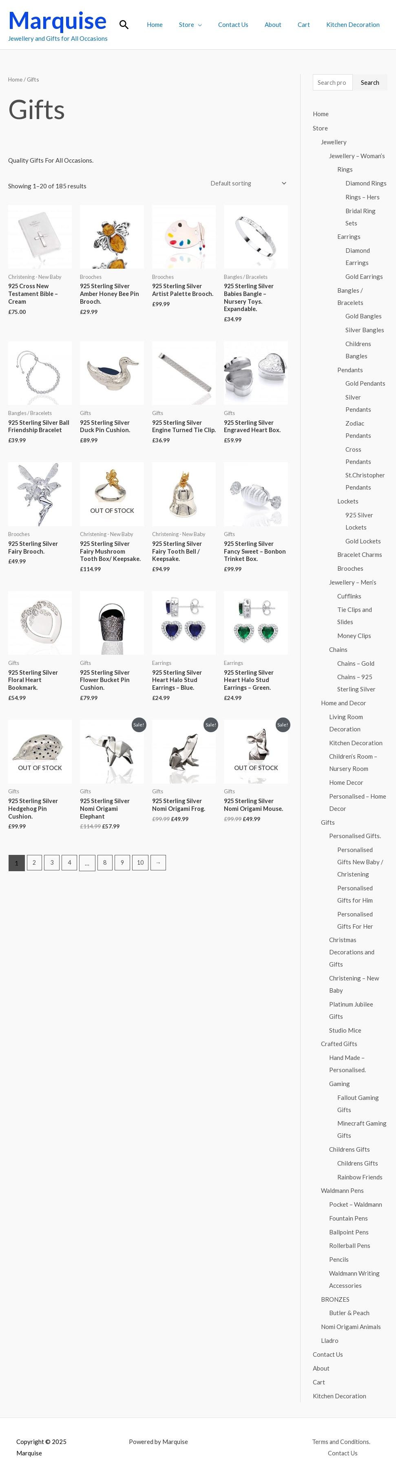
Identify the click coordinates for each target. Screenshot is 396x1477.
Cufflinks (349, 596)
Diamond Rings (366, 183)
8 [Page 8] (107, 878)
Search (370, 82)
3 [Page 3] (53, 878)
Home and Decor (343, 703)
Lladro (329, 1341)
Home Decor (346, 782)
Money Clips (354, 636)
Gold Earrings (364, 276)
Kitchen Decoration (355, 24)
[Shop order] (246, 183)
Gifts (328, 822)
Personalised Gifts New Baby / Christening (360, 862)
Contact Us (247, 24)
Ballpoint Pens (349, 1232)
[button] (148, 24)
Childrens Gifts (349, 1149)
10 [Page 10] (144, 878)
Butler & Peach (349, 1313)
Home (177, 24)
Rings (345, 169)
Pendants (350, 370)
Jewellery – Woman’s (357, 156)
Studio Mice (345, 1030)
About (283, 24)
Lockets (347, 501)
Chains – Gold (355, 663)
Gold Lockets (363, 541)
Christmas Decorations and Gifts (351, 952)
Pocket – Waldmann (355, 1204)
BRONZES (335, 1299)
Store (204, 24)
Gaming (339, 1084)
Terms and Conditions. (340, 1441)
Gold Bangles (363, 316)
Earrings (349, 237)
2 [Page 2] (35, 878)
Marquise (57, 20)
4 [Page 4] (71, 878)
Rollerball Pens (349, 1246)
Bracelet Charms (359, 555)
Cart (310, 24)
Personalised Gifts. (355, 836)
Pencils (339, 1259)
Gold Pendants (365, 383)
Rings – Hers (362, 197)
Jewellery (334, 142)
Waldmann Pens (342, 1190)
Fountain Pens (348, 1218)
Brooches (350, 568)
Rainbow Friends (360, 1177)
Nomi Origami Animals (351, 1327)
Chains (338, 650)
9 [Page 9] (125, 878)
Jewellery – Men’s (352, 582)
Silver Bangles (364, 330)
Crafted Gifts (339, 1044)
